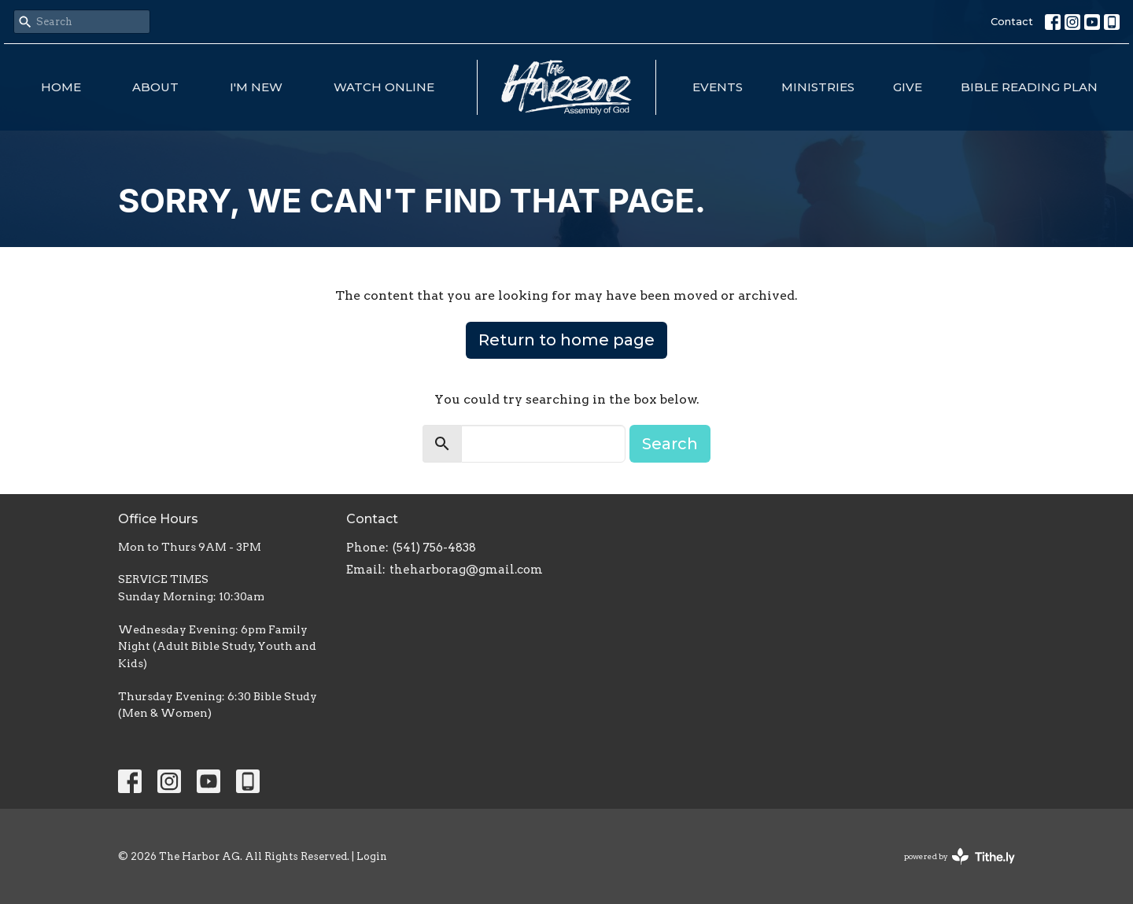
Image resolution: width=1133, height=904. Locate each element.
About (155, 86)
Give (907, 86)
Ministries (817, 86)
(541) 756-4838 (434, 548)
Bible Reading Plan (1029, 86)
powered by (959, 856)
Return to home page (566, 339)
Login (371, 856)
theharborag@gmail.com (466, 570)
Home (61, 86)
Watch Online (384, 86)
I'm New (256, 86)
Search (670, 443)
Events (717, 86)
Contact (1012, 21)
